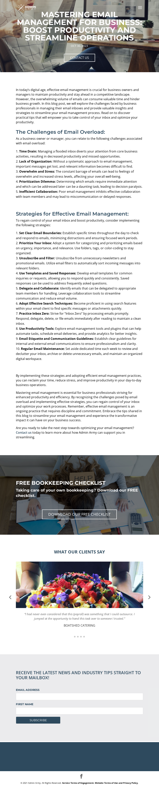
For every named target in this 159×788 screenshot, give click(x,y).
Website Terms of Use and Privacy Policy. (116, 782)
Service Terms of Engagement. (78, 782)
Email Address (28, 690)
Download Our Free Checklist (79, 514)
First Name (24, 704)
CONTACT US (79, 58)
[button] (10, 597)
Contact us (24, 432)
